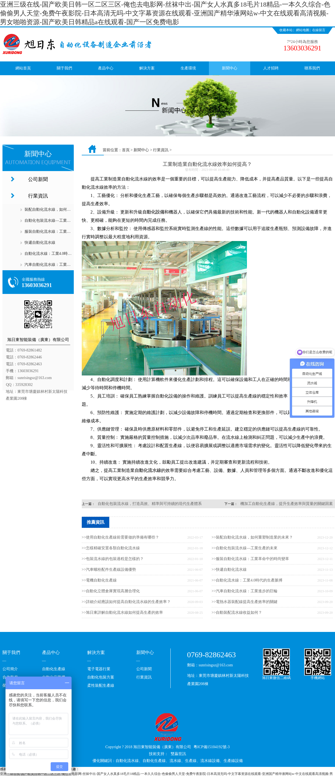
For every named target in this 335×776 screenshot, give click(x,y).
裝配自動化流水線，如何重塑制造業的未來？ (63, 209)
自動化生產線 (53, 669)
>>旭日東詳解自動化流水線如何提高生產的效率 (122, 612)
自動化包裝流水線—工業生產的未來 (55, 220)
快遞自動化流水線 (39, 242)
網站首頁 (23, 68)
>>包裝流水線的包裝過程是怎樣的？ (113, 559)
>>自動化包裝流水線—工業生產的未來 (245, 548)
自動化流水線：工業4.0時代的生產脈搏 (57, 254)
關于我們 (64, 68)
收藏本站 (286, 30)
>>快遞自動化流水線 (229, 569)
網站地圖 (302, 30)
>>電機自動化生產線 (99, 580)
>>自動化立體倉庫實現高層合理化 (111, 591)
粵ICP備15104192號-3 (212, 747)
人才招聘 (271, 68)
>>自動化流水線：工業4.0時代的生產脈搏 (247, 580)
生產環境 (188, 68)
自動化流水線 (148, 470)
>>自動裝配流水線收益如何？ (237, 612)
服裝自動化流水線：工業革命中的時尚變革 (61, 231)
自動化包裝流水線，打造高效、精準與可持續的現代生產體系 (150, 504)
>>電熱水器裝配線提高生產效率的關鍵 (245, 602)
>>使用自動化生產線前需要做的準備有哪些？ (120, 537)
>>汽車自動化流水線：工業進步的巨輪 (245, 591)
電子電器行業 (98, 669)
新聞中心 (229, 68)
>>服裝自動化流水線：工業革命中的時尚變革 (250, 559)
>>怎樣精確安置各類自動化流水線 (111, 548)
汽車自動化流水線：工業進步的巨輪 (55, 265)
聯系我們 (312, 68)
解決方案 (147, 68)
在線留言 (318, 30)
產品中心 (105, 68)
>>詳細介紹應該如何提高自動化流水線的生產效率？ (126, 602)
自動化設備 (153, 212)
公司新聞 (38, 179)
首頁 (126, 150)
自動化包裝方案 (100, 677)
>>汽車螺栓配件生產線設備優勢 (109, 569)
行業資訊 (38, 196)
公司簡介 (10, 669)
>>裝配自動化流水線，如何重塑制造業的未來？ (252, 537)
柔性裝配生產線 (100, 685)
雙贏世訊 (178, 754)
